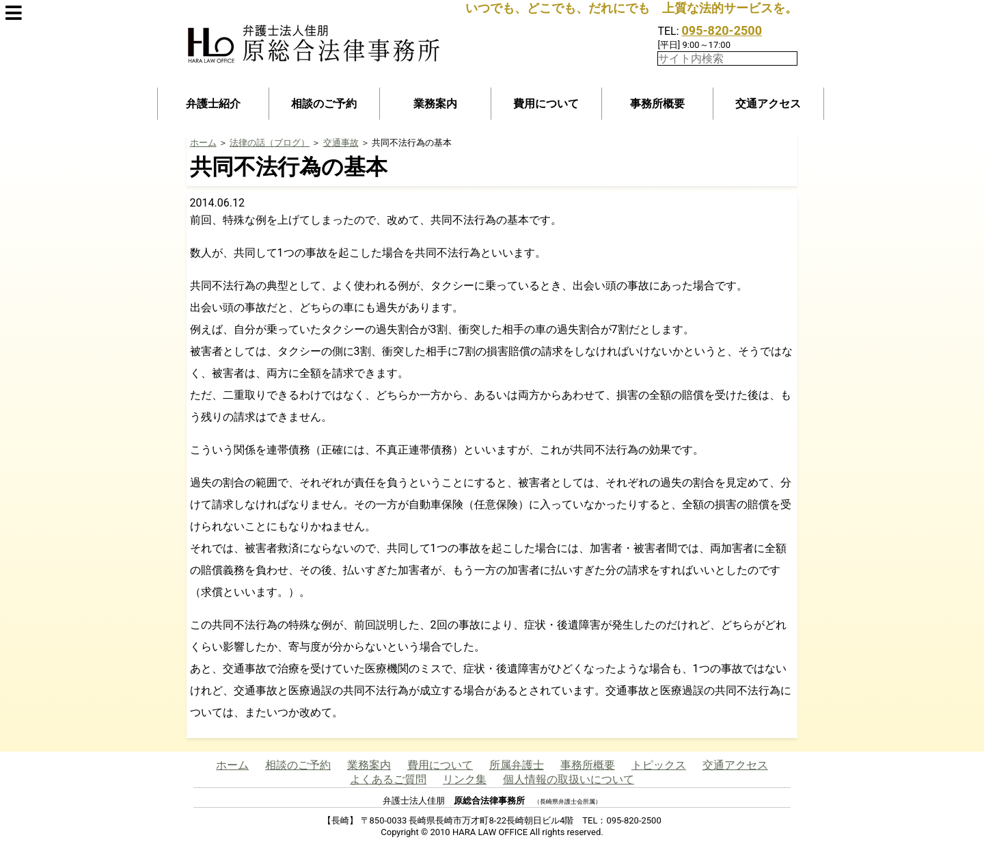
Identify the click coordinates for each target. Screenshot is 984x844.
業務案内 (435, 103)
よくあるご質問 (388, 779)
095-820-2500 (722, 30)
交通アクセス (768, 103)
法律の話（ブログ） (270, 142)
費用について (546, 103)
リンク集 (465, 779)
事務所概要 (657, 103)
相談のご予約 (324, 103)
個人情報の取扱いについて (568, 779)
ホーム (203, 142)
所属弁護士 (516, 765)
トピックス (658, 765)
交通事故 (341, 142)
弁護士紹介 (213, 103)
